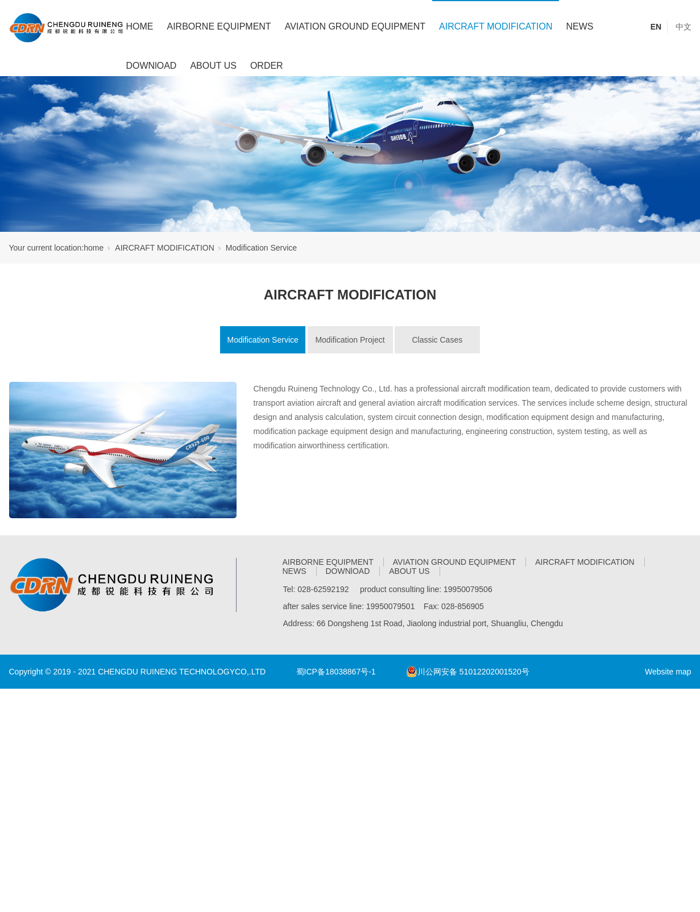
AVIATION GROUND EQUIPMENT (355, 26)
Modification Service (261, 247)
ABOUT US (213, 65)
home (93, 247)
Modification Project (349, 339)
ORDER (266, 65)
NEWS (579, 26)
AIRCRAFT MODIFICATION (495, 26)
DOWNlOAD (151, 65)
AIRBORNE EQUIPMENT (219, 26)
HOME (140, 26)
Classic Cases (437, 339)
